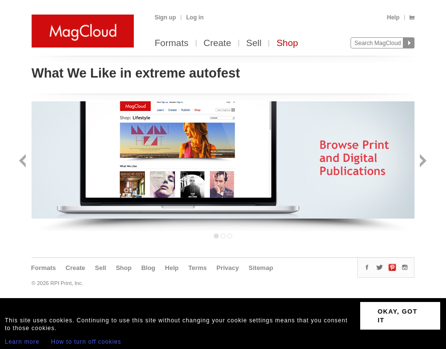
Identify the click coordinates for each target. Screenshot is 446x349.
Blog (148, 267)
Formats (172, 43)
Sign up (165, 17)
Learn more (22, 341)
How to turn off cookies (86, 341)
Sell (254, 43)
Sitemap (261, 267)
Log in (195, 17)
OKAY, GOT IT (397, 316)
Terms (197, 267)
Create (217, 43)
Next (422, 162)
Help (393, 17)
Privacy (228, 267)
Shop (287, 43)
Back (23, 162)
